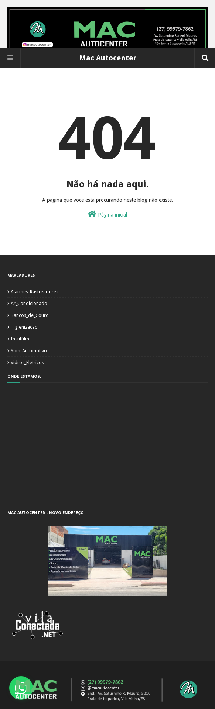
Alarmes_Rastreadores (34, 291)
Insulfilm (20, 339)
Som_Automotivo (29, 350)
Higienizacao (24, 327)
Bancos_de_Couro (30, 315)
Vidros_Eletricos (27, 362)
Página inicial (107, 214)
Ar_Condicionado (29, 303)
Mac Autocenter (107, 57)
